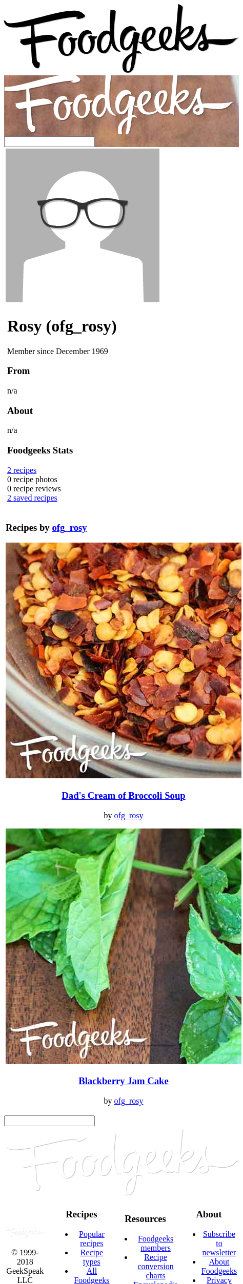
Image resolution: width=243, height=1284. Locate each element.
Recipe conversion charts (155, 1266)
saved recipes (32, 497)
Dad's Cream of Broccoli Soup (123, 795)
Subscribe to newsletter (219, 1243)
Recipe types (91, 1257)
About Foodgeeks (219, 1266)
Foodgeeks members (155, 1243)
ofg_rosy (69, 527)
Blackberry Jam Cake (123, 1080)
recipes (21, 470)
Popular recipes (92, 1239)
